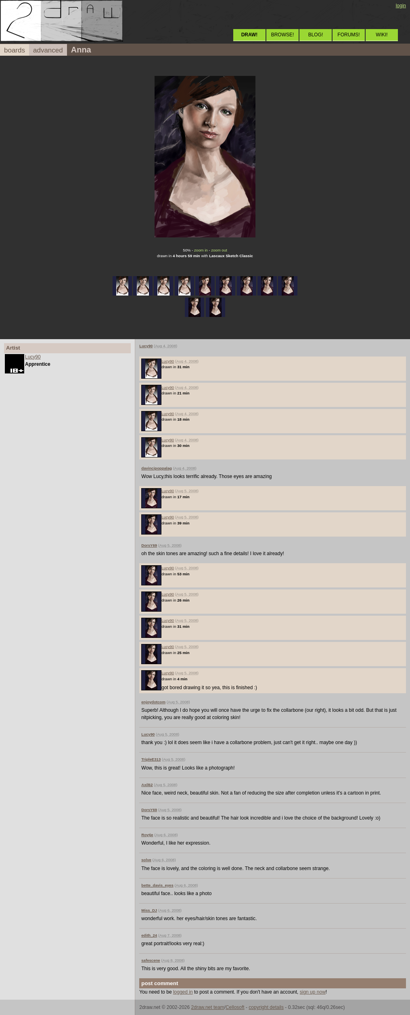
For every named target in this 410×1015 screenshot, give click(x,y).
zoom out (219, 250)
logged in (183, 992)
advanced (48, 50)
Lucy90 (33, 357)
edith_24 (149, 935)
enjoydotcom (153, 702)
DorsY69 (149, 545)
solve (146, 860)
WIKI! (381, 35)
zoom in (201, 250)
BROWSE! (282, 35)
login (401, 5)
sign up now (313, 992)
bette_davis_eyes (157, 885)
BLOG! (315, 35)
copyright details (266, 1007)
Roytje (147, 835)
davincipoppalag (156, 468)
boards (14, 50)
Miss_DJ (149, 910)
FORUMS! (348, 35)
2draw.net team (207, 1007)
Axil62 (147, 784)
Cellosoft (235, 1007)
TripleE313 (151, 759)
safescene (150, 960)
